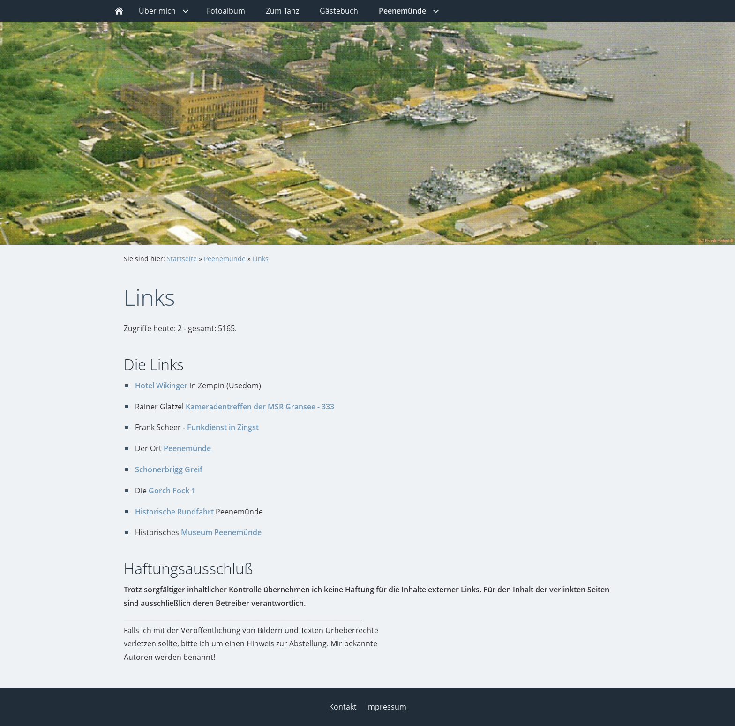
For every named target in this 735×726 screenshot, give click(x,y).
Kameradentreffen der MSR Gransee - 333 (260, 406)
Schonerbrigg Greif (168, 469)
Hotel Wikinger (161, 385)
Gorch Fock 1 (172, 490)
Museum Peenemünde (221, 532)
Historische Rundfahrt (174, 512)
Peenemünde (225, 258)
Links (261, 258)
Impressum (386, 707)
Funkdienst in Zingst (223, 427)
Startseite (182, 258)
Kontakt (343, 707)
